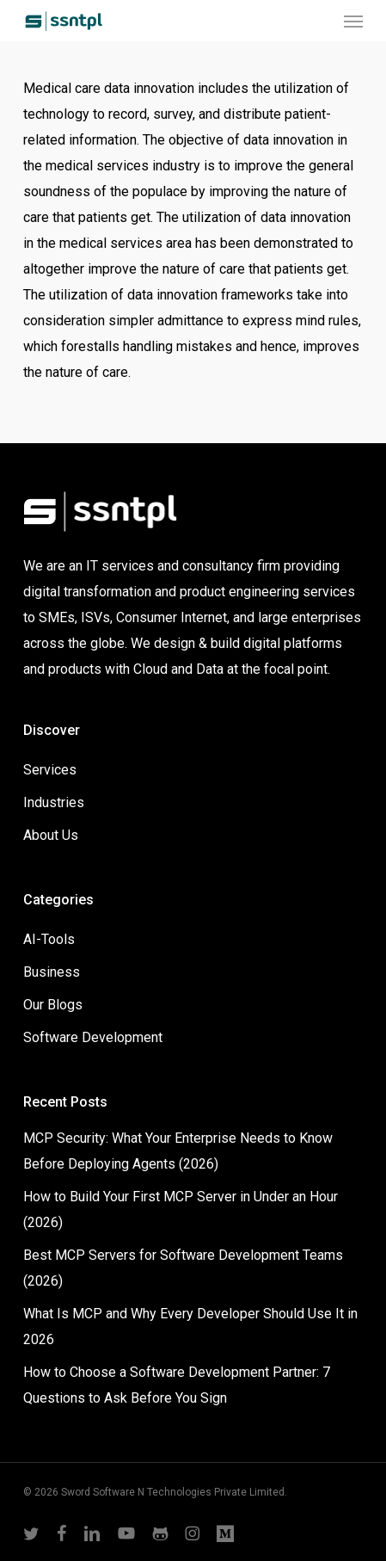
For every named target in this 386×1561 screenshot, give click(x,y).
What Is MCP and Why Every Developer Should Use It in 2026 (190, 1326)
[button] (353, 20)
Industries (53, 802)
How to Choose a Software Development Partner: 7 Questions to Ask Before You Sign (176, 1385)
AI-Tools (49, 939)
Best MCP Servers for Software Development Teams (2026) (183, 1268)
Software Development (92, 1037)
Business (51, 972)
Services (50, 770)
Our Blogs (53, 1004)
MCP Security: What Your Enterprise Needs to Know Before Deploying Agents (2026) (178, 1151)
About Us (50, 835)
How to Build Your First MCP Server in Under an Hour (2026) (180, 1209)
